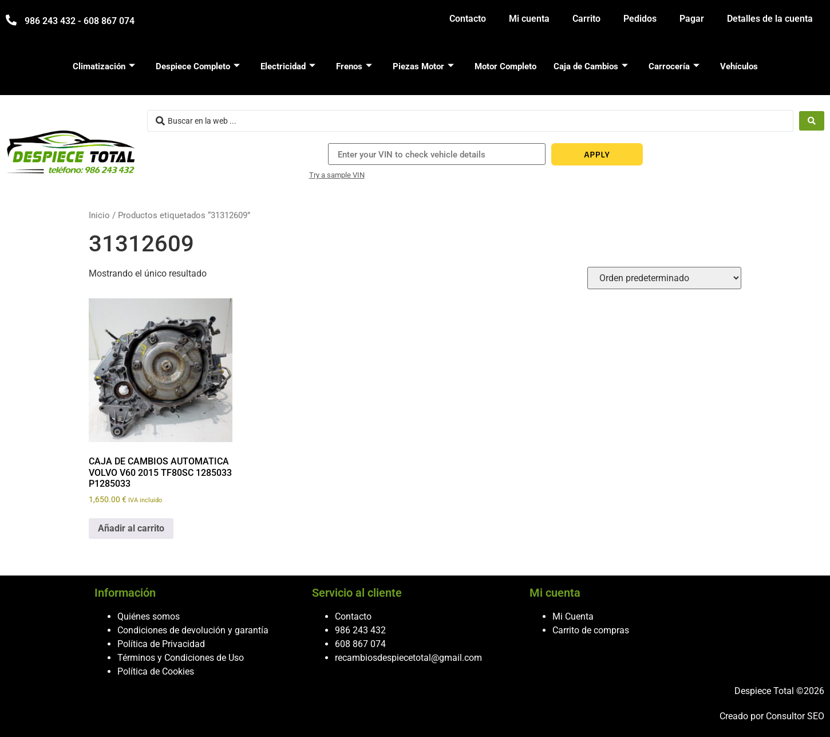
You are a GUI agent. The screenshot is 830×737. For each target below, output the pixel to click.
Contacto (467, 18)
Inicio (99, 215)
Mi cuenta (529, 18)
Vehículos (739, 66)
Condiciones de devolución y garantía (192, 630)
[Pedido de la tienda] (664, 278)
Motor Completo (505, 66)
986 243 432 (360, 630)
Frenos (354, 66)
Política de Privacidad (161, 644)
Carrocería (674, 66)
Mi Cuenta (573, 616)
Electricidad (287, 66)
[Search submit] (811, 121)
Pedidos (640, 18)
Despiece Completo (198, 66)
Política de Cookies (155, 671)
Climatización (104, 66)
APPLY (597, 154)
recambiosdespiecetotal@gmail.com (408, 657)
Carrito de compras (590, 630)
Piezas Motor (423, 66)
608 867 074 (360, 644)
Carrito (586, 18)
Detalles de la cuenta (770, 18)
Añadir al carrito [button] (131, 528)
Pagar (691, 18)
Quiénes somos (148, 616)
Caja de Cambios (591, 66)
